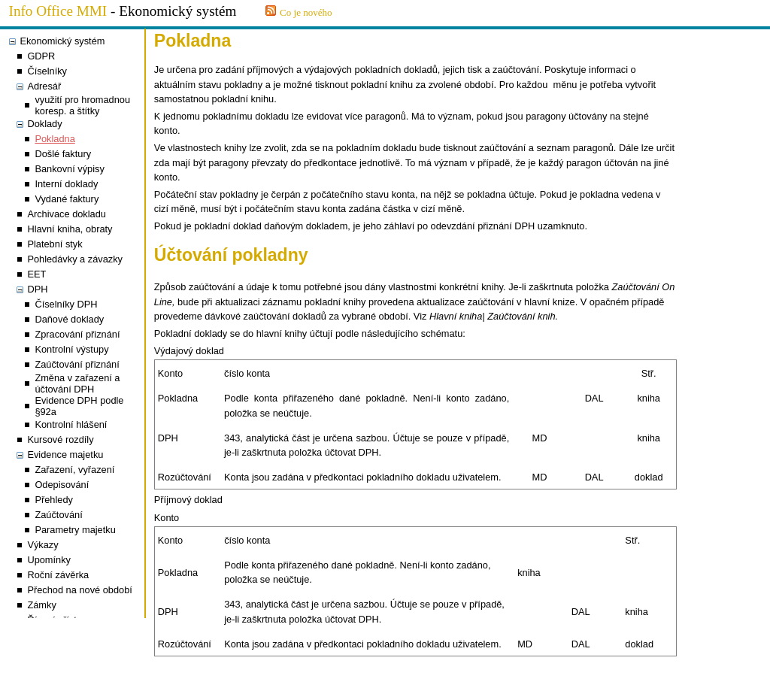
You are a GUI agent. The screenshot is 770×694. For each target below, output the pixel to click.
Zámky (41, 605)
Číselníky (47, 71)
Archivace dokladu (66, 214)
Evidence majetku (65, 454)
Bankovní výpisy (69, 168)
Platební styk (54, 244)
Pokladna (54, 138)
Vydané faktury (67, 199)
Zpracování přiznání (77, 334)
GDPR (41, 56)
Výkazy (42, 544)
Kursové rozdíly (60, 439)
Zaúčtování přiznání (77, 364)
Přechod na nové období (79, 590)
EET (36, 274)
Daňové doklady (69, 319)
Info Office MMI (58, 11)
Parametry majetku (75, 529)
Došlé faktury (63, 153)
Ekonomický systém (62, 41)
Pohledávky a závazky (75, 259)
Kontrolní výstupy (71, 349)
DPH (37, 289)
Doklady (44, 123)
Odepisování (62, 484)
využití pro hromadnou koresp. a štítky (82, 105)
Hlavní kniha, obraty (69, 229)
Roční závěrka (58, 574)
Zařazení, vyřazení (74, 469)
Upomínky (49, 559)
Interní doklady (66, 183)
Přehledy (54, 499)
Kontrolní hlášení (71, 424)
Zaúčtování (58, 514)
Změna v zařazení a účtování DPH (77, 383)
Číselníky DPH (66, 304)
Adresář (44, 86)
